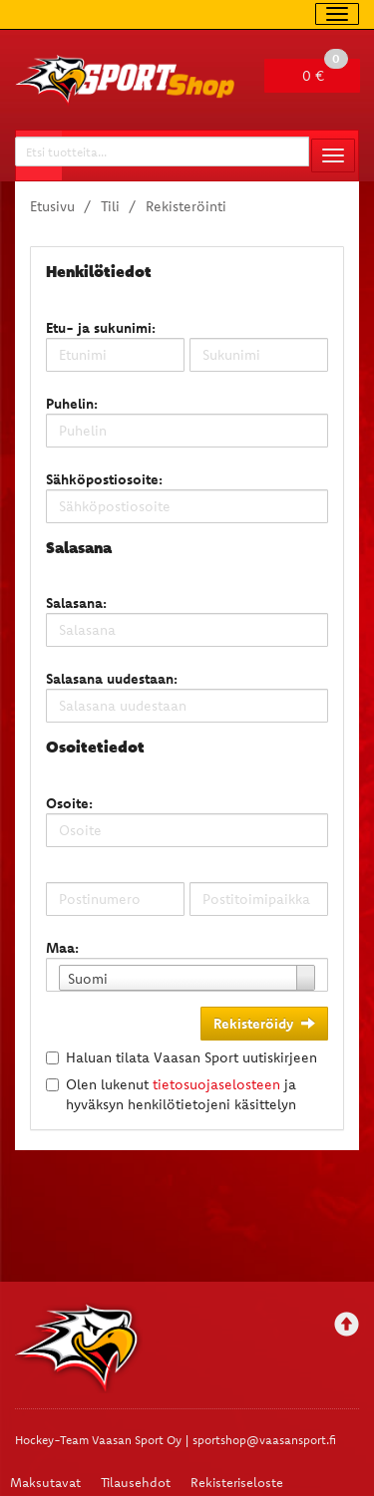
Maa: (62, 948)
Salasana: (76, 603)
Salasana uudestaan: (112, 679)
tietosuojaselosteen (216, 1084)
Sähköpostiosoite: (104, 479)
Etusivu (52, 206)
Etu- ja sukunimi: (101, 328)
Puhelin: (72, 404)
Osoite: (69, 803)
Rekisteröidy (264, 1024)
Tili (110, 206)
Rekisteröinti (186, 206)
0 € (325, 72)
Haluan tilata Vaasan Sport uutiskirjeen (191, 1057)
